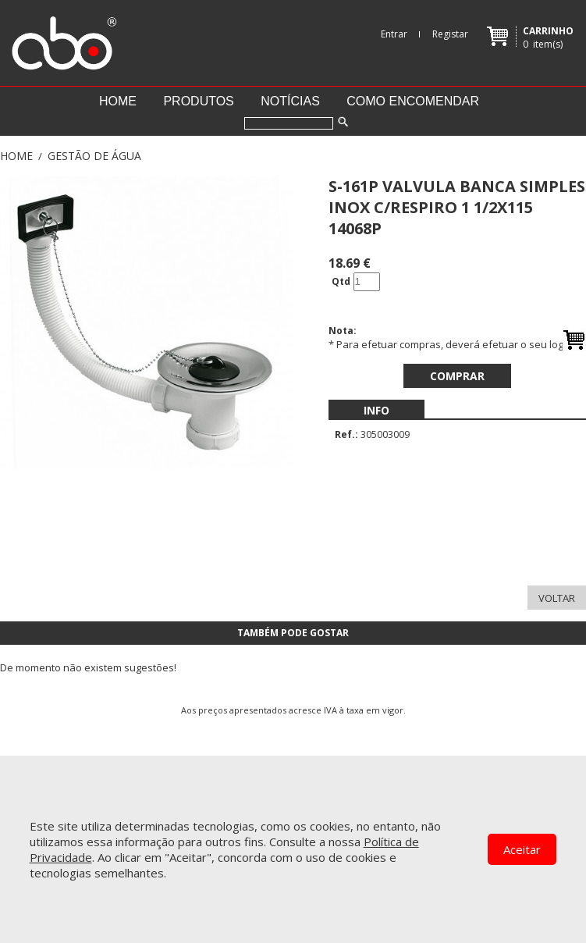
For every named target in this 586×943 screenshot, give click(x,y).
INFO (376, 410)
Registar (450, 34)
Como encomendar (412, 101)
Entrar (394, 34)
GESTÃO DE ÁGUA (94, 155)
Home (118, 101)
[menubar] (376, 410)
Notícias (290, 101)
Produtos (198, 101)
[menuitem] (376, 410)
